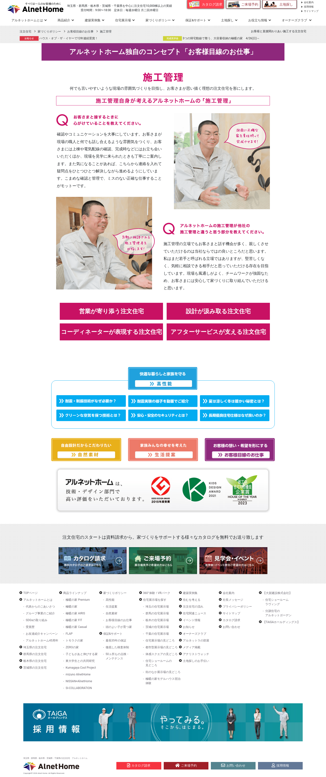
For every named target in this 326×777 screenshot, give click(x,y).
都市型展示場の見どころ (162, 647)
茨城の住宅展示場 (157, 627)
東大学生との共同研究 (80, 661)
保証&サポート (112, 633)
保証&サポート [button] (195, 20)
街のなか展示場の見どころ (163, 672)
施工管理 (106, 31)
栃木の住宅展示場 (157, 620)
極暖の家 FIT (74, 620)
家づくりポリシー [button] (158, 20)
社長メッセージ (233, 599)
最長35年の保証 (116, 640)
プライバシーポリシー (237, 606)
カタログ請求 (212, 4)
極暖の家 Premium (78, 599)
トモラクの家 (74, 640)
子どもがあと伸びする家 (82, 654)
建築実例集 (93, 20)
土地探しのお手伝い (196, 661)
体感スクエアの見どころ (162, 654)
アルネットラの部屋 (196, 640)
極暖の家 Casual (76, 627)
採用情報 (309, 6)
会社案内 (309, 2)
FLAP (69, 633)
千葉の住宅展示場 (157, 633)
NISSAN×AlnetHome (79, 681)
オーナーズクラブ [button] (295, 20)
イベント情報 (191, 620)
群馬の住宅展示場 (157, 613)
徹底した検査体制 (117, 647)
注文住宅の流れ (193, 606)
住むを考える (191, 599)
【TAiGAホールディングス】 (281, 622)
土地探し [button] (227, 20)
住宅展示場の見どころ (160, 640)
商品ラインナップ (74, 593)
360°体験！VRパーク (156, 593)
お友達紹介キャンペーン (42, 633)
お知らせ (189, 627)
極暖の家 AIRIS (75, 613)
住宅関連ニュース (194, 613)
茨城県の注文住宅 (35, 667)
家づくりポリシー (49, 31)
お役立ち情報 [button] (257, 20)
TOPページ (30, 593)
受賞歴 (30, 627)
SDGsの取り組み (36, 620)
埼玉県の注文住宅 (35, 647)
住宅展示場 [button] (123, 20)
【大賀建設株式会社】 (277, 593)
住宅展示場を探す (154, 599)
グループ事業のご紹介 (40, 613)
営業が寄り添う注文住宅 (111, 311)
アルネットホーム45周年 (42, 640)
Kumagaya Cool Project (81, 667)
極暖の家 (71, 606)
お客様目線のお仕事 (80, 31)
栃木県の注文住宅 (35, 661)
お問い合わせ (231, 627)
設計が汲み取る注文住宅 (218, 311)
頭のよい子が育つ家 (119, 627)
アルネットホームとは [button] (27, 20)
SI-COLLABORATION (79, 688)
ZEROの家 (72, 647)
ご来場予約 (249, 4)
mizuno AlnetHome (78, 674)
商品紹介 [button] (64, 20)
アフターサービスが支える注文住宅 (218, 331)
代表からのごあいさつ (40, 606)
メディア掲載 (191, 647)
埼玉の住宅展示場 (157, 606)
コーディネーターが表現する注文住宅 (111, 331)
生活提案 (111, 606)
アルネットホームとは (37, 599)
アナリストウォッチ (196, 654)
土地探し (286, 4)
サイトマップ (311, 11)
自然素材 (111, 613)
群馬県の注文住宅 (35, 654)
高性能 (110, 599)
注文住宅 (25, 31)
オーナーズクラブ (194, 633)
